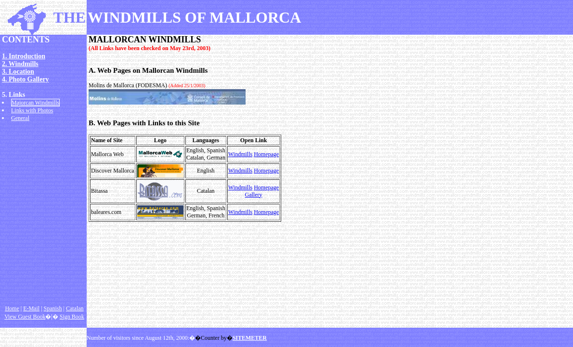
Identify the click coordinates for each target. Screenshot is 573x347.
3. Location (18, 71)
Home (12, 308)
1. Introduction (23, 56)
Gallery (253, 194)
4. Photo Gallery (25, 79)
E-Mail (31, 308)
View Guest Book (24, 316)
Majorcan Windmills (35, 102)
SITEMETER (250, 337)
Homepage (266, 154)
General (20, 118)
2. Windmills (20, 63)
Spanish (53, 308)
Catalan (75, 308)
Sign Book (72, 316)
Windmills (240, 154)
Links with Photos (32, 110)
